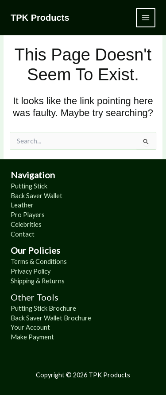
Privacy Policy (30, 271)
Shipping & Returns (38, 281)
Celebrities (26, 224)
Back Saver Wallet (36, 195)
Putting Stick (29, 186)
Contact (23, 234)
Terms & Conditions (39, 261)
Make (19, 337)
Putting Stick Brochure (43, 308)
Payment (41, 337)
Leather (22, 205)
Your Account (30, 327)
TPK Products (40, 18)
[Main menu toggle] (145, 17)
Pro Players (28, 214)
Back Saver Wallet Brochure (51, 318)
